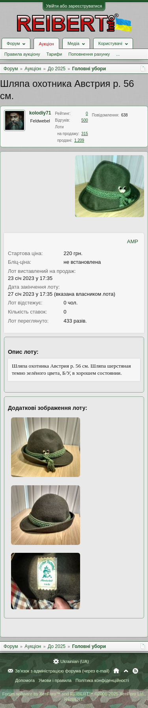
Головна (116, 671)
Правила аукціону (22, 54)
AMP (132, 241)
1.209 (79, 140)
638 (124, 115)
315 (84, 133)
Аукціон (46, 43)
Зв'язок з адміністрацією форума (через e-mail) (62, 671)
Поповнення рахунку (89, 54)
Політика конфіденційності (102, 680)
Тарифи (54, 54)
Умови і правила (55, 680)
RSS (135, 671)
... (118, 54)
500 (84, 120)
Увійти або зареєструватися (74, 6)
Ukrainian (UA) (74, 661)
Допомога (24, 680)
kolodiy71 (40, 113)
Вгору (126, 671)
